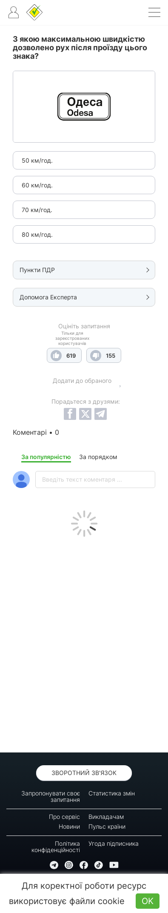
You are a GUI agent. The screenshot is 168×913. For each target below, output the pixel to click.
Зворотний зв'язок (84, 772)
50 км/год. (37, 160)
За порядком (98, 456)
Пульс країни (106, 826)
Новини (69, 826)
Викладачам (106, 816)
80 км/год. (37, 234)
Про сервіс (64, 816)
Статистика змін (111, 793)
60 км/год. (37, 185)
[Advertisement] (84, 642)
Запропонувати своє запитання (50, 796)
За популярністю (46, 456)
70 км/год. (37, 209)
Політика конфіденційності (55, 846)
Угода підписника (113, 843)
